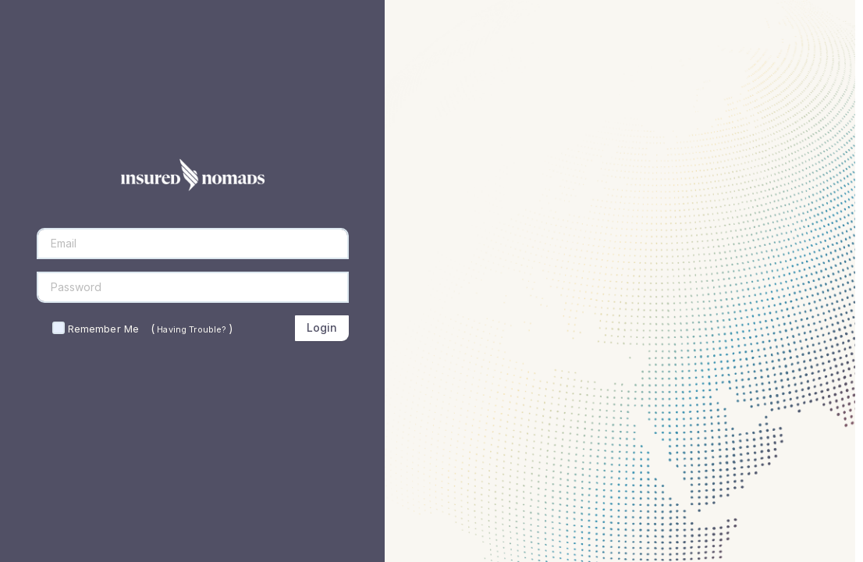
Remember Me (103, 328)
